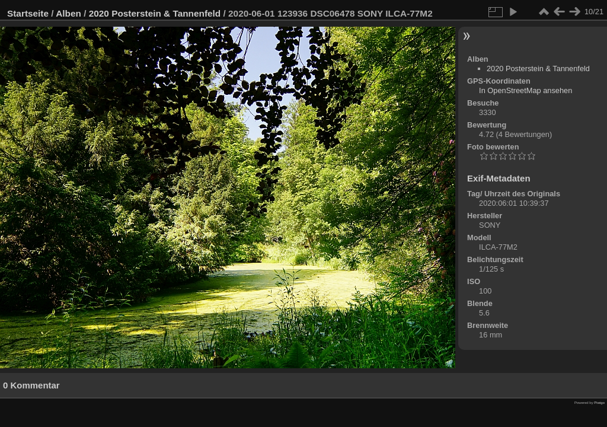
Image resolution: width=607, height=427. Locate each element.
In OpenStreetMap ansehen (525, 90)
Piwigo (599, 402)
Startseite (28, 13)
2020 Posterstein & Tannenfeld (155, 13)
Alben (68, 13)
